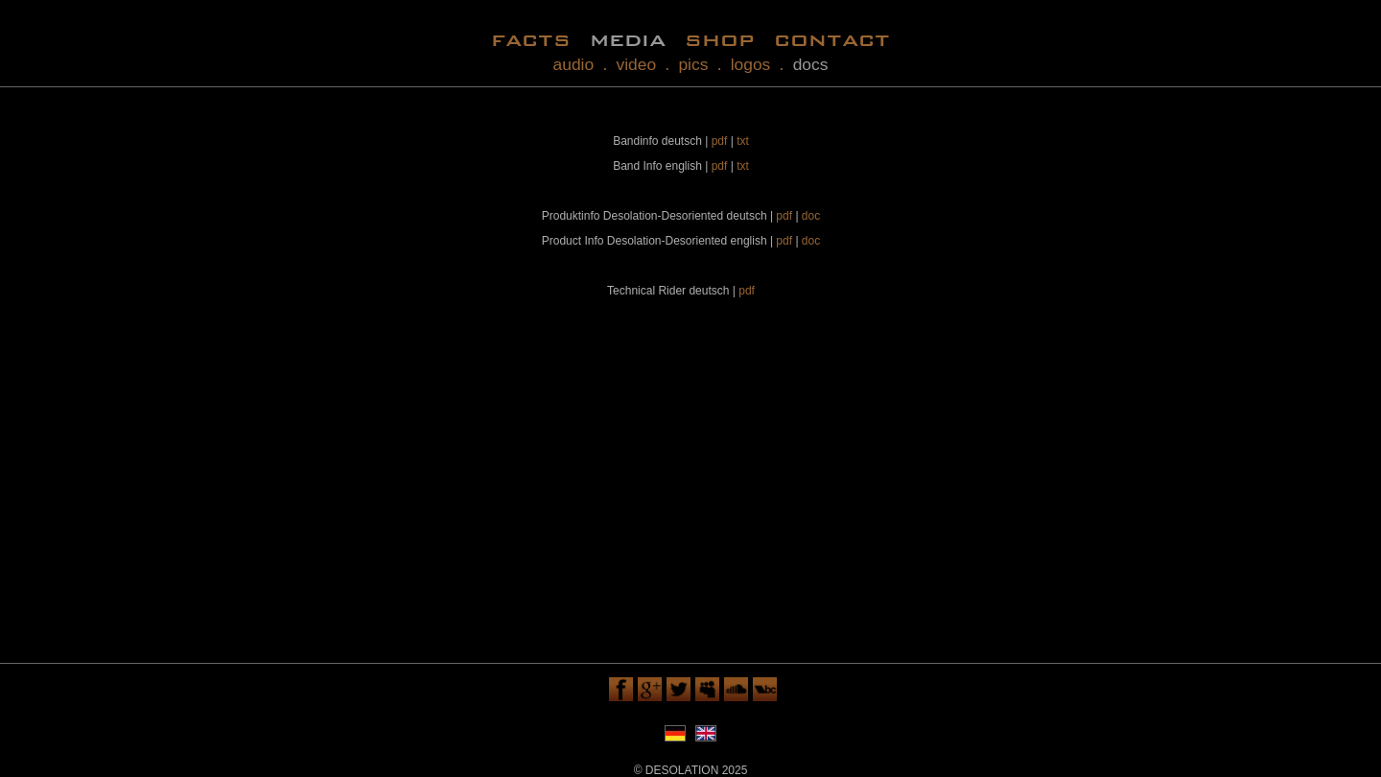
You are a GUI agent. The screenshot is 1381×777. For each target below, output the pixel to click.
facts (531, 39)
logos (751, 64)
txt (743, 141)
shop (720, 39)
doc (811, 216)
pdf (720, 141)
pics (693, 64)
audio (574, 64)
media (628, 39)
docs (811, 64)
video (637, 64)
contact (832, 39)
